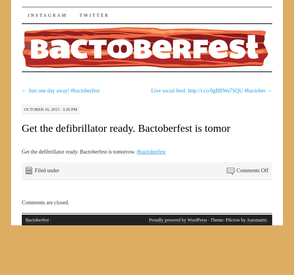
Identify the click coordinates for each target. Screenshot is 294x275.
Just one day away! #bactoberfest (61, 91)
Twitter (94, 15)
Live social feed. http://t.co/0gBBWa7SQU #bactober (212, 91)
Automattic (257, 220)
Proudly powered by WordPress (178, 220)
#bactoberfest (151, 152)
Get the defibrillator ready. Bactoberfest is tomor (126, 128)
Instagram (47, 15)
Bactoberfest (37, 220)
